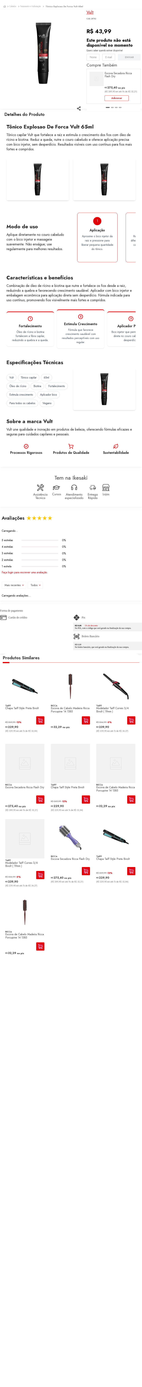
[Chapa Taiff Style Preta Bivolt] (24, 710)
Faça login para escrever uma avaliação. (25, 577)
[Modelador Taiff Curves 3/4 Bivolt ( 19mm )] (115, 710)
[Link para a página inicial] (5, 6)
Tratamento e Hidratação (30, 6)
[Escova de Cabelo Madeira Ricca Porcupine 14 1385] (70, 710)
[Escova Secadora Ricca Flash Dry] (24, 786)
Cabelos (12, 6)
